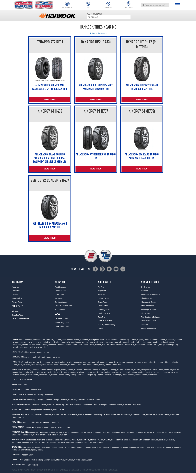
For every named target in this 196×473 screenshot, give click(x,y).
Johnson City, (137, 440)
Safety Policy (17, 298)
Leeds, (150, 342)
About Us (15, 287)
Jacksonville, (135, 342)
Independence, (36, 410)
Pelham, (98, 345)
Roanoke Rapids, (163, 415)
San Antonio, (25, 450)
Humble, (88, 447)
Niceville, (152, 362)
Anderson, (44, 432)
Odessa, (160, 362)
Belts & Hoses (103, 298)
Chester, (27, 460)
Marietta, (149, 372)
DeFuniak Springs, (59, 362)
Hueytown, (110, 342)
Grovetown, (39, 372)
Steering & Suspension (150, 310)
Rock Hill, (177, 432)
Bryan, (37, 447)
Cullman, (133, 340)
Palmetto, (27, 365)
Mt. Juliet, (42, 442)
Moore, (47, 427)
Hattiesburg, (59, 405)
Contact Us (16, 291)
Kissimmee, (121, 362)
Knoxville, (155, 440)
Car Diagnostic (104, 310)
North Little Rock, (39, 357)
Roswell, (61, 375)
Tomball (40, 450)
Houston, (80, 447)
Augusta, (57, 370)
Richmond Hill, (45, 375)
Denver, (63, 415)
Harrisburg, (98, 415)
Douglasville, (146, 370)
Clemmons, (47, 415)
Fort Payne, (37, 342)
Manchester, (16, 442)
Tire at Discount (38, 470)
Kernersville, (136, 415)
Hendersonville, (117, 440)
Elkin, (80, 415)
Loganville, (127, 372)
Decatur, (147, 340)
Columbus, (96, 370)
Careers (15, 295)
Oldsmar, (167, 362)
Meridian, (77, 405)
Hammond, (72, 400)
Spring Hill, (88, 442)
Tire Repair (145, 313)
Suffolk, (77, 460)
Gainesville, (29, 372)
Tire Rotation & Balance (150, 317)
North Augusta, (158, 432)
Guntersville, (66, 342)
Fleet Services (60, 287)
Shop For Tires (17, 315)
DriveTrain (102, 317)
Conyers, (104, 370)
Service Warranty (61, 302)
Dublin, (155, 370)
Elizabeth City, (72, 415)
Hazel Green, (76, 342)
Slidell (97, 400)
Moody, (25, 345)
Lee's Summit (58, 410)
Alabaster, (28, 340)
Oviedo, (15, 365)
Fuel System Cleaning (106, 325)
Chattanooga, (31, 440)
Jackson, (127, 440)
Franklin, (100, 440)
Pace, (20, 365)
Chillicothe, (35, 422)
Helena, (85, 342)
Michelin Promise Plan (63, 306)
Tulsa (68, 427)
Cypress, (67, 447)
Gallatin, (107, 440)
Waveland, (127, 405)
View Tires (50, 100)
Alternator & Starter (148, 302)
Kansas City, (48, 410)
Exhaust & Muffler (105, 321)
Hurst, (94, 447)
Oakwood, (16, 375)
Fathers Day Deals (62, 323)
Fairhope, (15, 342)
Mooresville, (151, 415)
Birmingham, (94, 340)
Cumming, (113, 370)
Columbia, (75, 432)
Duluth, (161, 370)
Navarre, (145, 362)
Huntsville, (118, 342)
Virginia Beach (86, 460)
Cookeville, (59, 440)
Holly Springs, (64, 372)
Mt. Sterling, (38, 395)
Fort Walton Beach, (80, 362)
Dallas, (74, 447)
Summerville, (28, 435)
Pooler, (23, 375)
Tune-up (144, 325)
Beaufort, (52, 432)
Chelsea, (114, 340)
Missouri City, (134, 447)
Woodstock (152, 375)
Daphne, (140, 340)
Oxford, (92, 345)
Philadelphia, (103, 405)
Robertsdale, (140, 345)
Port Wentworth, (32, 375)
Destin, (69, 362)
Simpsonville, (17, 435)
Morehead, (29, 395)
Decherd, (75, 440)
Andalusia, (50, 340)
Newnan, (174, 372)
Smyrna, (100, 375)
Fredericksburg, (37, 460)
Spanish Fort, (151, 345)
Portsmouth (55, 422)
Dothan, (163, 340)
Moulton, (32, 345)
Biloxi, (28, 405)
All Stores (15, 311)
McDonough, (158, 372)
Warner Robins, (142, 375)
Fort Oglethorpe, (18, 372)
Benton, (28, 357)
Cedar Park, (45, 447)
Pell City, (105, 345)
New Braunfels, (157, 447)
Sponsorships (60, 310)
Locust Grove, (117, 372)
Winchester (48, 395)
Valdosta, (131, 375)
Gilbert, (27, 352)
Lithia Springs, (105, 372)
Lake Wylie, (130, 432)
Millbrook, (164, 342)
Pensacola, (63, 365)
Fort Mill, (98, 432)
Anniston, (58, 340)
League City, (107, 447)
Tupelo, (120, 405)
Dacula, (120, 370)
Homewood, (93, 342)
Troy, (176, 345)
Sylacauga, (161, 345)
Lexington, (140, 432)
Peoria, (33, 352)
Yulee (120, 365)
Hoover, (102, 342)
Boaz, (102, 340)
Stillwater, (61, 427)
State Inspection (147, 306)
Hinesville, (48, 372)
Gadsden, (46, 342)
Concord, (55, 415)
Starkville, (112, 405)
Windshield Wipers (148, 328)
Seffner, (96, 365)
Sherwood (56, 357)
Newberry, (148, 432)
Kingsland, (83, 372)
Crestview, (47, 362)
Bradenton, (28, 362)
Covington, (41, 400)
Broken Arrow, (31, 427)
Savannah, (82, 375)
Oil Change (145, 287)
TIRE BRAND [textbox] (93, 17)
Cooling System (104, 313)
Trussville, (16, 347)
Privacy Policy (17, 302)
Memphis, (26, 442)
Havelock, (106, 415)
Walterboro (63, 435)
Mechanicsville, (50, 460)
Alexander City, (39, 340)
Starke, (102, 365)
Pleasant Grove (28, 455)
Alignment (102, 291)
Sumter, (36, 435)
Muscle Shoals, (42, 345)
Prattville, (119, 345)
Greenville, (106, 432)
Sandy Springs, (71, 375)
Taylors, (43, 435)
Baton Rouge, (30, 400)
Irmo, (123, 432)
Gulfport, (50, 405)
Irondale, (126, 342)
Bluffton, (59, 432)
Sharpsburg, (91, 375)
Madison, (156, 342)
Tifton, (124, 375)
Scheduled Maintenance (150, 295)
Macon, (135, 372)
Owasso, (53, 427)
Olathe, (26, 390)
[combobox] (155, 5)
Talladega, (170, 345)
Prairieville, (90, 400)
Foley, (30, 342)
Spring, (34, 450)
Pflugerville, (176, 447)
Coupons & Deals (61, 319)
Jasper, (144, 342)
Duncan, (83, 432)
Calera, (107, 340)
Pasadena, (167, 447)
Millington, (34, 442)
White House (98, 442)
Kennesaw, (74, 372)
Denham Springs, (52, 400)
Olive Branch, (87, 405)
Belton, (27, 410)
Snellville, (107, 375)
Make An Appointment (20, 319)
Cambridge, (25, 422)
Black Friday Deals (62, 326)
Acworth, (27, 370)
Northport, (52, 345)
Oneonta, (60, 345)
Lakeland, (163, 440)
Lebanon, (171, 440)
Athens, (70, 340)
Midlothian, (60, 460)
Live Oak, (137, 362)
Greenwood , (34, 432)
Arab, (64, 340)
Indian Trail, (115, 415)
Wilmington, (174, 415)
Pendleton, (169, 432)
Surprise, (40, 352)
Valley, (32, 347)
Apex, (31, 415)
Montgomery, (17, 345)
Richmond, (16, 450)
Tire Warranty (60, 298)
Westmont (28, 380)
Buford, (64, 370)
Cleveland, (41, 440)
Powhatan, (69, 460)
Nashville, (62, 442)
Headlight (101, 328)
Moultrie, (167, 372)
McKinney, (124, 447)
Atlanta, (50, 370)
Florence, (23, 342)
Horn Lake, (69, 405)
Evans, (167, 370)
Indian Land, (116, 432)
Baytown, (31, 447)
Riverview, (72, 365)
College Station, (57, 447)
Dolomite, (155, 340)
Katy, (99, 447)
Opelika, (68, 345)
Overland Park (35, 390)
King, (144, 415)
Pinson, (113, 345)
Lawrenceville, (93, 372)
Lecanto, (129, 362)
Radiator (144, 291)
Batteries (101, 295)
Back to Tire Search (99, 33)
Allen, (24, 447)
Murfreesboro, (52, 442)
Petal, (95, 405)
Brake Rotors (103, 306)
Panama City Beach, (50, 365)
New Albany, (45, 422)
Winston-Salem (18, 417)
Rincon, (54, 375)
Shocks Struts (146, 298)
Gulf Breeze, (101, 362)
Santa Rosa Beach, (84, 365)
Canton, (71, 370)
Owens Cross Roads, (80, 345)
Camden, (66, 432)
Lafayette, (81, 400)
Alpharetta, (36, 370)
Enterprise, (170, 340)
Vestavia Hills (41, 347)
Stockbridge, (117, 375)
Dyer (25, 385)
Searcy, (49, 357)
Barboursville (33, 465)
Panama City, (37, 365)
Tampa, (108, 365)
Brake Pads (102, 302)
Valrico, (115, 365)
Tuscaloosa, (25, 347)
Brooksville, (37, 362)
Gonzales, (64, 400)
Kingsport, (146, 440)
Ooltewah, (70, 442)
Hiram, (55, 372)
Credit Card (59, 295)
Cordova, (67, 440)
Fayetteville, (175, 370)
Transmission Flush (148, 321)
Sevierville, (79, 442)
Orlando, (175, 362)
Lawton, (40, 427)
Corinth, (44, 405)
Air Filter (101, 287)
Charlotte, (38, 415)
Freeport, (91, 362)
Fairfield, (179, 340)
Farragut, (82, 440)
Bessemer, (84, 340)
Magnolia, (116, 447)
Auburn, (77, 340)
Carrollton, (78, 370)
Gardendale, (55, 342)
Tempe (46, 352)
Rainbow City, (129, 345)
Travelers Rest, (52, 435)
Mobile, (172, 342)
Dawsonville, (129, 370)
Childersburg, (124, 340)
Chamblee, (87, 370)
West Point (136, 405)
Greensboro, (88, 415)
